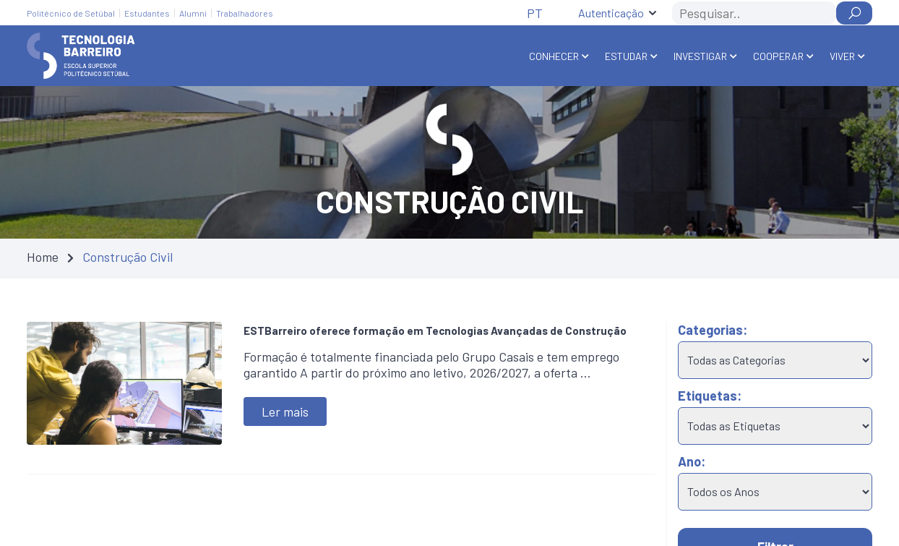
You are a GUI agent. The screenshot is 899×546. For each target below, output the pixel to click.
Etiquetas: (709, 396)
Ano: (691, 461)
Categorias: (712, 330)
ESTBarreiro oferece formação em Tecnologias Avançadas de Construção (435, 330)
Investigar (700, 56)
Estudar (626, 56)
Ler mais (285, 411)
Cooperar (778, 56)
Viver (842, 56)
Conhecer (554, 56)
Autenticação (611, 13)
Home (43, 257)
